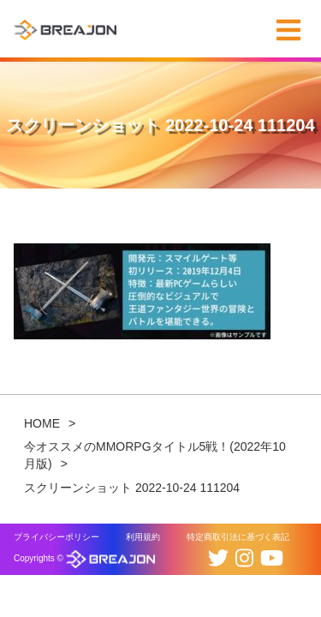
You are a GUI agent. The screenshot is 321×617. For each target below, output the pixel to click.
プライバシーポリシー (56, 537)
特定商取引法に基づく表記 (238, 537)
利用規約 (143, 537)
